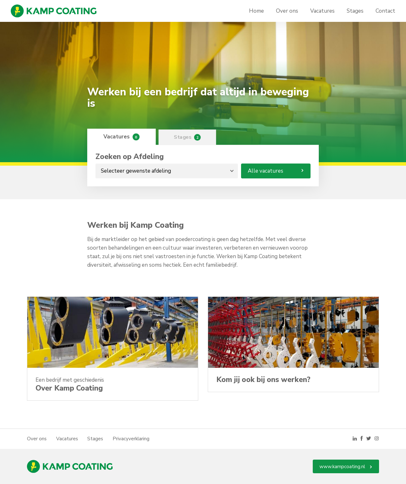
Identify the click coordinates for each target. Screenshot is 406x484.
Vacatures (322, 11)
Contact (385, 11)
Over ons (287, 11)
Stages (355, 11)
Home (256, 11)
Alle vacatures (276, 171)
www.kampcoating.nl (345, 466)
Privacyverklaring (131, 439)
